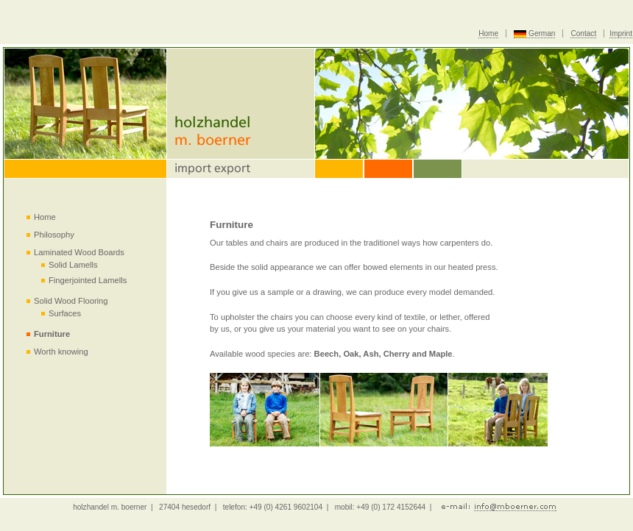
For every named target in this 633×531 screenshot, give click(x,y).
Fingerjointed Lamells (88, 280)
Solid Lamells (73, 264)
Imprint (620, 33)
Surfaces (65, 313)
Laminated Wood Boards (79, 252)
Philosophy (54, 234)
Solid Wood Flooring (71, 300)
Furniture (52, 333)
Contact (583, 33)
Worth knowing (61, 351)
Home (488, 33)
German (541, 33)
